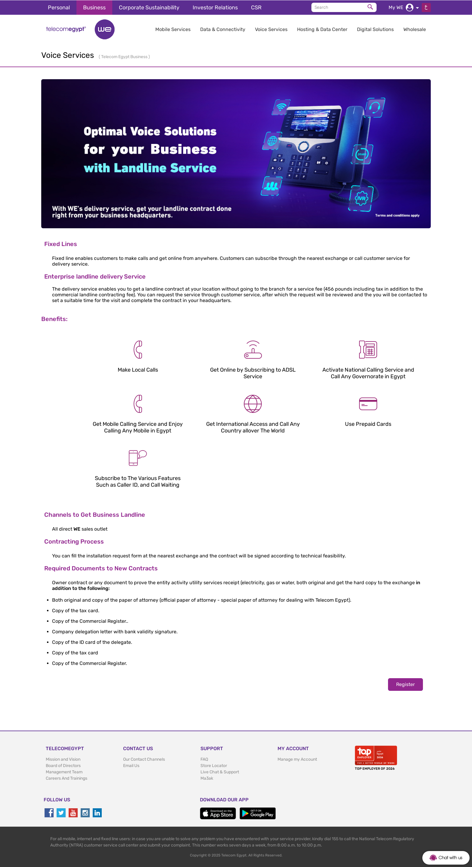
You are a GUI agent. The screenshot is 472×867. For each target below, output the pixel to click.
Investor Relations (215, 7)
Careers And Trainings (66, 778)
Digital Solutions (375, 29)
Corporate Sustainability (149, 7)
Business (94, 7)
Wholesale (414, 29)
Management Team (64, 771)
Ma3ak (206, 778)
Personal (59, 7)
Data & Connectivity (222, 29)
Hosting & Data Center (322, 29)
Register (405, 684)
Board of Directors (63, 765)
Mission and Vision (63, 759)
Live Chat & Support (219, 771)
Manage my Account (297, 759)
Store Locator (213, 765)
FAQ (204, 759)
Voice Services (271, 29)
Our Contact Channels (144, 759)
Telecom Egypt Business (124, 56)
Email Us (131, 765)
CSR (256, 7)
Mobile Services (173, 29)
